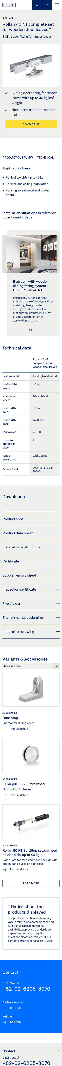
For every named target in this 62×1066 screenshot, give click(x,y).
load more (31, 883)
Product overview (17, 157)
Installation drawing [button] (31, 632)
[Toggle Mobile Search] (37, 5)
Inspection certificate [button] (31, 589)
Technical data (49, 157)
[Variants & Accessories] (31, 667)
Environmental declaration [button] (31, 617)
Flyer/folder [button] (31, 603)
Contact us (31, 124)
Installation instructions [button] (31, 547)
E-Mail (48, 940)
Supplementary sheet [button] (31, 575)
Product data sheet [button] (31, 533)
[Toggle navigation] (57, 5)
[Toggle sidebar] (47, 5)
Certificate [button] (31, 561)
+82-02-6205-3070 (26, 989)
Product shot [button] (31, 519)
